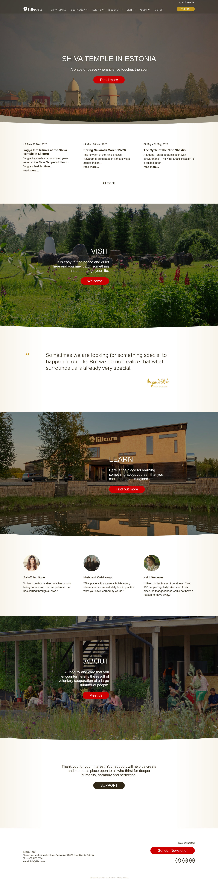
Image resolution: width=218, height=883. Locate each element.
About (143, 10)
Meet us (95, 695)
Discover (113, 10)
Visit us (185, 9)
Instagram (185, 860)
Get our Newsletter (172, 850)
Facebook (178, 860)
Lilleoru (32, 9)
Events (97, 10)
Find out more (127, 489)
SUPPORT (109, 785)
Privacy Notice (122, 877)
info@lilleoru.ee (37, 861)
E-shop (158, 10)
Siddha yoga (77, 10)
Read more (109, 80)
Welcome (94, 281)
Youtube (192, 860)
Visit (129, 10)
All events (109, 183)
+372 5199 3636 (35, 858)
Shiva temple (58, 10)
